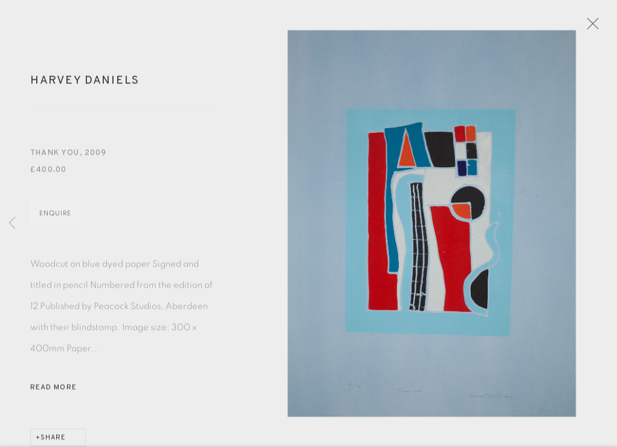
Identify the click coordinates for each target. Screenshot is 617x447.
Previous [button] (12, 223)
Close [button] (595, 27)
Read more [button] (53, 392)
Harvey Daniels (85, 84)
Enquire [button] (55, 217)
